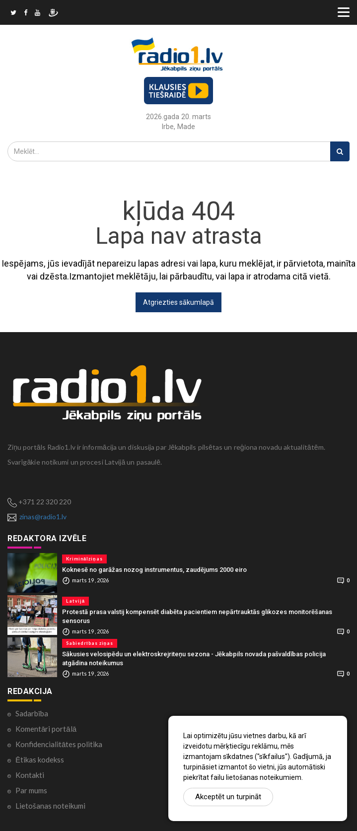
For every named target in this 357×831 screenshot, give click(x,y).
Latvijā (75, 601)
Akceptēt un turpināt (228, 796)
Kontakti (29, 774)
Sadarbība (31, 713)
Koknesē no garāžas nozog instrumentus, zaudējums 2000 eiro (154, 569)
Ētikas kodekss (39, 759)
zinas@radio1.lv (43, 516)
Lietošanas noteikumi (50, 805)
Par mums (31, 790)
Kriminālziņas (84, 558)
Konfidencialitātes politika (58, 744)
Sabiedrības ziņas (89, 643)
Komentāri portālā (45, 728)
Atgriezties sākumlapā (178, 302)
